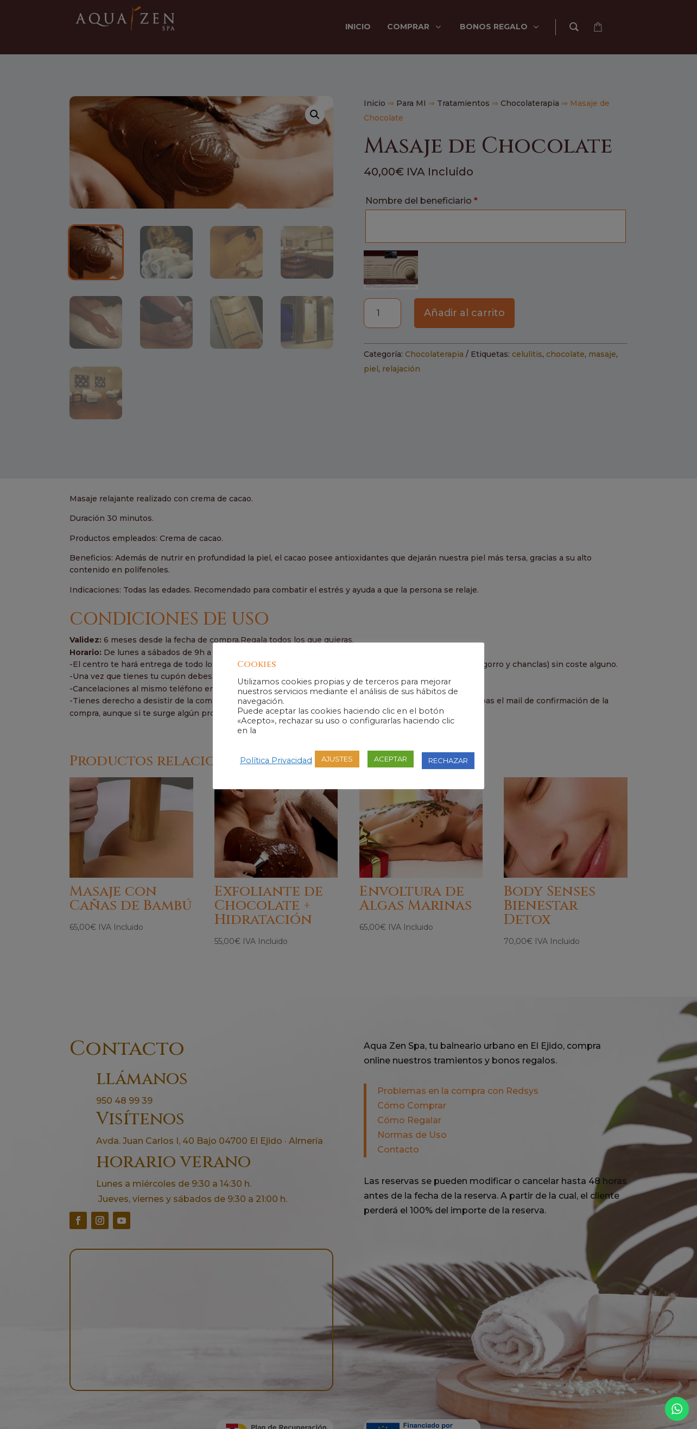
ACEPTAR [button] (390, 758)
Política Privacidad (276, 760)
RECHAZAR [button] (448, 760)
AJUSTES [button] (337, 758)
